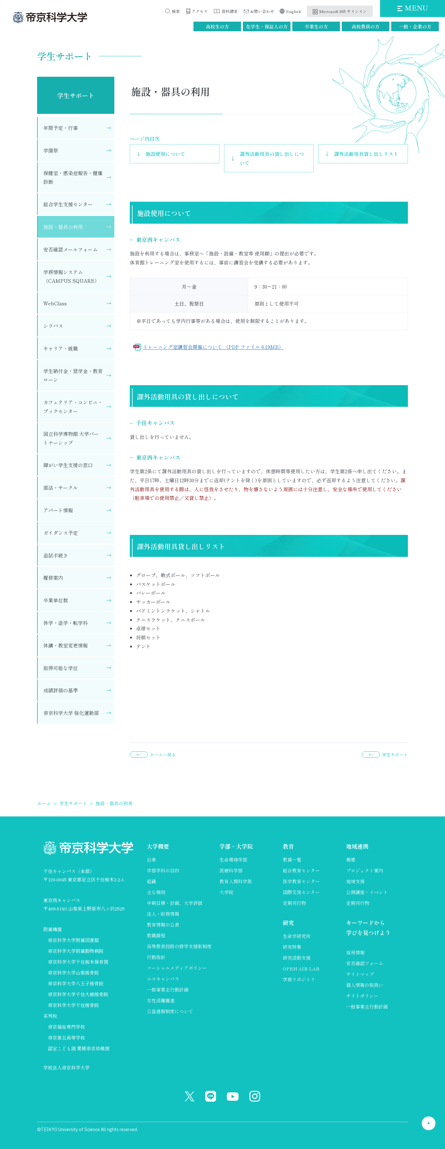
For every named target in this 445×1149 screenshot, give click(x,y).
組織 (151, 881)
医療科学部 (231, 870)
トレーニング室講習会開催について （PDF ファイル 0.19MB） (213, 347)
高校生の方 (217, 26)
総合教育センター (301, 870)
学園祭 (50, 150)
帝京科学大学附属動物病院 (76, 951)
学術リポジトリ (299, 979)
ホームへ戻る (163, 754)
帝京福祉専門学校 (66, 1026)
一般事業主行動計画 (168, 989)
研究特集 (292, 947)
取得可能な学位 (60, 668)
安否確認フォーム (364, 963)
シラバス (53, 325)
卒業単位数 (55, 600)
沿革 (151, 859)
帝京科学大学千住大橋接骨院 (78, 994)
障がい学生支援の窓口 (68, 465)
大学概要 (158, 846)
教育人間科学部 (235, 881)
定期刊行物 (294, 903)
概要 (350, 859)
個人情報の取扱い (364, 985)
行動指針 (156, 957)
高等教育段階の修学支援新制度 (179, 946)
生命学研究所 (297, 936)
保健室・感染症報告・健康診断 (73, 177)
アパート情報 (58, 510)
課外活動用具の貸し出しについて (272, 158)
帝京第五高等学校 (66, 1037)
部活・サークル (60, 487)
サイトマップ (360, 974)
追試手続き (55, 555)
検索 (176, 11)
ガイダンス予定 (60, 532)
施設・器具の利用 (63, 226)
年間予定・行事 (60, 127)
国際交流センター (301, 892)
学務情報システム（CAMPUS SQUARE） (71, 276)
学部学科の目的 (163, 870)
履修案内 (53, 577)
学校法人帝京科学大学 (66, 1067)
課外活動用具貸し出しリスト (366, 153)
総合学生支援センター (68, 204)
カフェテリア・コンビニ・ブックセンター (73, 406)
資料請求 (230, 11)
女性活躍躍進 (161, 1000)
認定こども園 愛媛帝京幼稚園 (78, 1048)
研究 (288, 923)
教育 (288, 846)
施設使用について (165, 153)
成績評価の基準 (60, 690)
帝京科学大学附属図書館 (73, 940)
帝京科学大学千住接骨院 (73, 1005)
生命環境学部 (233, 859)
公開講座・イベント (367, 892)
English (293, 11)
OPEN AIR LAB (301, 968)
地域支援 (355, 881)
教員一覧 (292, 859)
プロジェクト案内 (364, 870)
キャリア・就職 (60, 348)
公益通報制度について (170, 1011)
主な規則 (156, 892)
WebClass (55, 303)
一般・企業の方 (415, 26)
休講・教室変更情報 (65, 645)
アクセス (200, 11)
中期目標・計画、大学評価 (174, 903)
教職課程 (156, 935)
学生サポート (75, 95)
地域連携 (357, 846)
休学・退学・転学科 (65, 622)
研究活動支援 (297, 957)
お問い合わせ (262, 11)
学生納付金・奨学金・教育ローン (73, 375)
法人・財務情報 (163, 913)
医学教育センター (301, 881)
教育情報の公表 (163, 924)
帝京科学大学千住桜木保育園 (78, 961)
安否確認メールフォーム (70, 249)
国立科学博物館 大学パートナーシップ (71, 438)
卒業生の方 (316, 26)
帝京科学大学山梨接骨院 (73, 972)
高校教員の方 (365, 26)
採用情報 (355, 952)
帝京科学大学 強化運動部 (71, 713)
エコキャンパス (163, 978)
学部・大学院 (236, 846)
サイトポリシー (362, 995)
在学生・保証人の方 (267, 26)
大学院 (226, 892)
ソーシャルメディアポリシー (177, 968)
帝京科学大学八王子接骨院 (76, 983)
